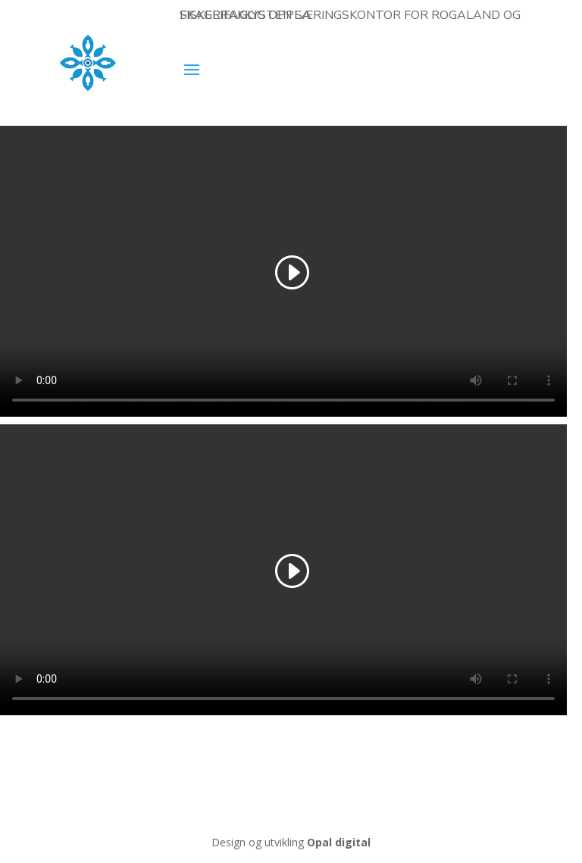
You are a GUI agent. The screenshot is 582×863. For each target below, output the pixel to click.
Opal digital (339, 842)
